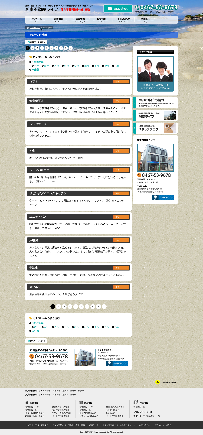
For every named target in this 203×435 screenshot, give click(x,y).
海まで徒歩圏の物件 (60, 410)
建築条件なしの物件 (60, 407)
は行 (86, 65)
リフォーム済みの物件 (61, 413)
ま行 (96, 65)
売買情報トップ (32, 407)
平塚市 (48, 391)
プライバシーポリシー (164, 425)
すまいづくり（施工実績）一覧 (147, 416)
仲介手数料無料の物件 (34, 413)
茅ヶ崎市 (56, 391)
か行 (46, 65)
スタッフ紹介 (58, 425)
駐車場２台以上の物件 (34, 416)
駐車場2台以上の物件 (115, 407)
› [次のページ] (70, 48)
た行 (66, 65)
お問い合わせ (145, 425)
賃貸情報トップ (86, 407)
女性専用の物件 (112, 410)
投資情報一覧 (139, 407)
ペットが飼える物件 (60, 416)
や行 (106, 65)
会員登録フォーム (127, 425)
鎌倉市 (73, 391)
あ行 (36, 65)
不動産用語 (38, 62)
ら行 (117, 65)
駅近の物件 (111, 413)
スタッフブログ (109, 425)
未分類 (35, 69)
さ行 (56, 65)
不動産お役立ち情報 (76, 425)
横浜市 (81, 391)
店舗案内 (44, 425)
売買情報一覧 (31, 410)
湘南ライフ (93, 425)
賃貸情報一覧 (85, 410)
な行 (76, 65)
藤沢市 (65, 391)
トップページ (35, 28)
